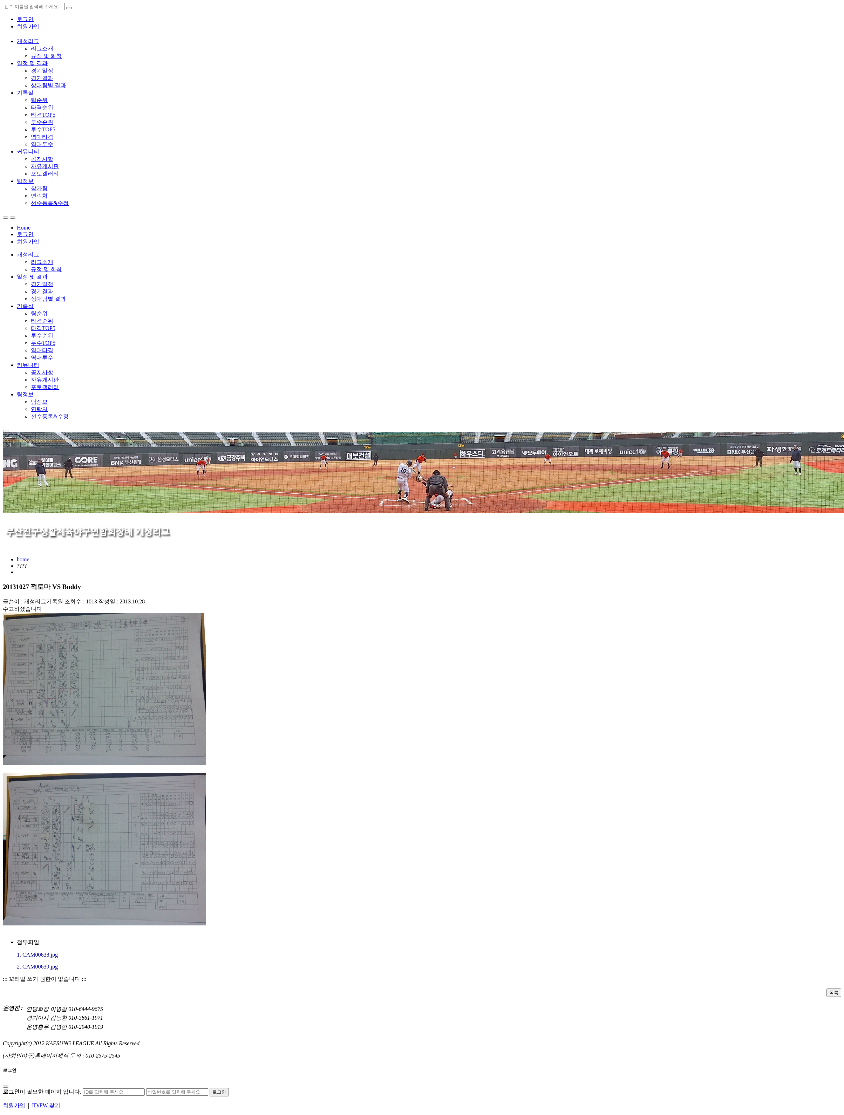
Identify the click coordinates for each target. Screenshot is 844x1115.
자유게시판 (45, 166)
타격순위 (42, 107)
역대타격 (42, 137)
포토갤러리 (45, 174)
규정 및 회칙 (46, 56)
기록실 (25, 93)
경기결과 (42, 78)
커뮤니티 (28, 152)
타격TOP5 (43, 115)
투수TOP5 (43, 129)
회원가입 (28, 26)
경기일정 (42, 71)
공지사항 (42, 159)
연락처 (39, 196)
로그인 (25, 19)
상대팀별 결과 (48, 85)
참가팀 (39, 188)
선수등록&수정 (50, 203)
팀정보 (25, 181)
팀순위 (39, 100)
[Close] (5, 1087)
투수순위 (42, 122)
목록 (833, 992)
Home (23, 228)
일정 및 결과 (32, 63)
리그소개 (42, 49)
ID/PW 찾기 (46, 1105)
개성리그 (28, 41)
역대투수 (42, 144)
